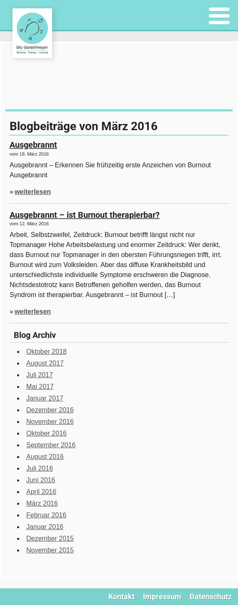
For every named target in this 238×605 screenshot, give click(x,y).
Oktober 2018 (46, 351)
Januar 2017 (44, 398)
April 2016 (41, 491)
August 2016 (45, 456)
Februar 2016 (46, 515)
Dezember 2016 (50, 409)
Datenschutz (211, 596)
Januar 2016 (44, 526)
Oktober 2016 (46, 433)
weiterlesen (33, 191)
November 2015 (50, 550)
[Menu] (219, 16)
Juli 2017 (39, 374)
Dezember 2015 (50, 538)
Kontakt (121, 596)
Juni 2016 (40, 480)
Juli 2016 (39, 468)
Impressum (162, 596)
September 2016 (50, 445)
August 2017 (45, 363)
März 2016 (42, 503)
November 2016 (50, 421)
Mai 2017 (40, 386)
